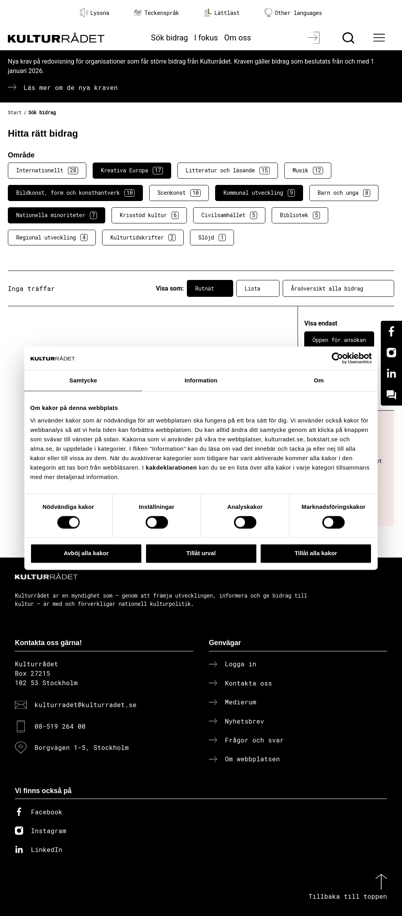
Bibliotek (300, 215)
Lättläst (221, 12)
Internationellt (47, 170)
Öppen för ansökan (339, 340)
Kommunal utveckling (259, 193)
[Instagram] (391, 352)
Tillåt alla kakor (315, 553)
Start (15, 112)
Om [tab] (318, 380)
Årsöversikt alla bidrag (338, 289)
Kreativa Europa (132, 170)
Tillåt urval (201, 553)
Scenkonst (179, 193)
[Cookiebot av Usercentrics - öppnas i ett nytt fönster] (337, 358)
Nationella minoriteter (56, 215)
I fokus (206, 37)
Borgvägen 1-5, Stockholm (82, 747)
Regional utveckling (52, 237)
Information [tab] (201, 380)
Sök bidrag (169, 37)
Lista (258, 289)
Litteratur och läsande (228, 170)
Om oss (237, 37)
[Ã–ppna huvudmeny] (380, 38)
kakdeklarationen (171, 467)
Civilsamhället (229, 215)
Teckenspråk (156, 12)
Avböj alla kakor (86, 553)
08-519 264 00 (60, 726)
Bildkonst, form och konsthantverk (75, 193)
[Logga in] (314, 37)
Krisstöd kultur (149, 215)
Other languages (293, 12)
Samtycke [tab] (83, 380)
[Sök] (349, 37)
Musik (307, 170)
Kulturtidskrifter (142, 237)
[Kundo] (391, 395)
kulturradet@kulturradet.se (86, 704)
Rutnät (210, 289)
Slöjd (212, 237)
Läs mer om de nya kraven (71, 87)
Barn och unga (344, 193)
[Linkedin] (391, 373)
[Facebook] (391, 331)
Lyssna (94, 12)
